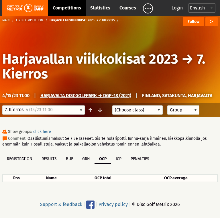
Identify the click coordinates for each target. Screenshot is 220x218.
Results (49, 158)
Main (6, 20)
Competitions (67, 8)
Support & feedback (61, 204)
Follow (193, 21)
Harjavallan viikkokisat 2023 (90, 59)
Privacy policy (113, 204)
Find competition (29, 20)
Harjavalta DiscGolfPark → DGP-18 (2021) (85, 95)
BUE (69, 158)
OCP (103, 158)
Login (177, 8)
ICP (118, 158)
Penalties (140, 158)
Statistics (100, 8)
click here (42, 131)
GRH (86, 158)
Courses (127, 8)
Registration (19, 158)
